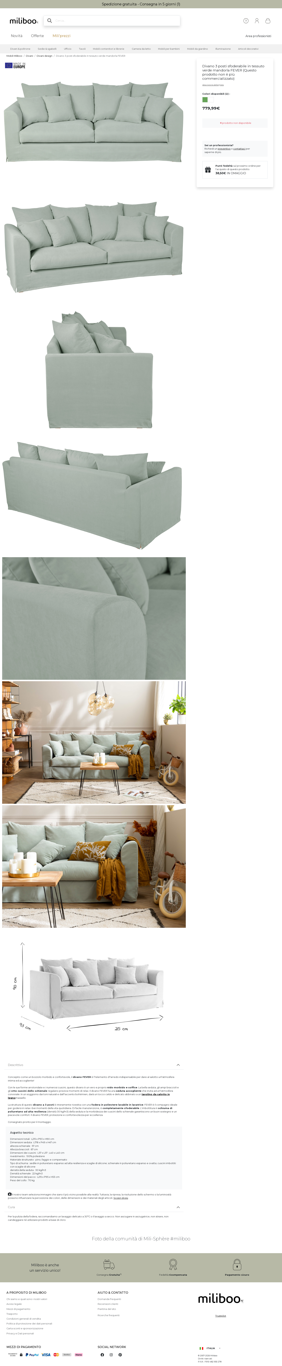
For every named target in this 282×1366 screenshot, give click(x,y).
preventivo (224, 148)
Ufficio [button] (67, 49)
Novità (16, 36)
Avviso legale (14, 1304)
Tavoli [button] (82, 49)
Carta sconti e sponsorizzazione (24, 1328)
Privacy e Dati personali (20, 1333)
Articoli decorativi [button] (248, 49)
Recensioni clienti (108, 1304)
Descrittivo (15, 1065)
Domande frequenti (109, 1299)
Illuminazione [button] (223, 49)
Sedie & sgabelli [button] (47, 49)
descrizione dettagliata (213, 85)
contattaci (239, 148)
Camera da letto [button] (141, 49)
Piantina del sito (107, 1309)
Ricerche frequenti (109, 1315)
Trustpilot (220, 1316)
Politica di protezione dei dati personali (29, 1323)
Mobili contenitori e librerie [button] (108, 49)
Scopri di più (120, 1198)
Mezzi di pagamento (18, 1309)
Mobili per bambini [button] (169, 49)
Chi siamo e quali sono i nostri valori (26, 1299)
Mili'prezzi (61, 36)
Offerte (37, 36)
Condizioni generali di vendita (23, 1318)
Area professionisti (258, 36)
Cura (11, 1207)
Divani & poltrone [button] (20, 49)
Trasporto (12, 1314)
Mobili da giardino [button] (197, 49)
